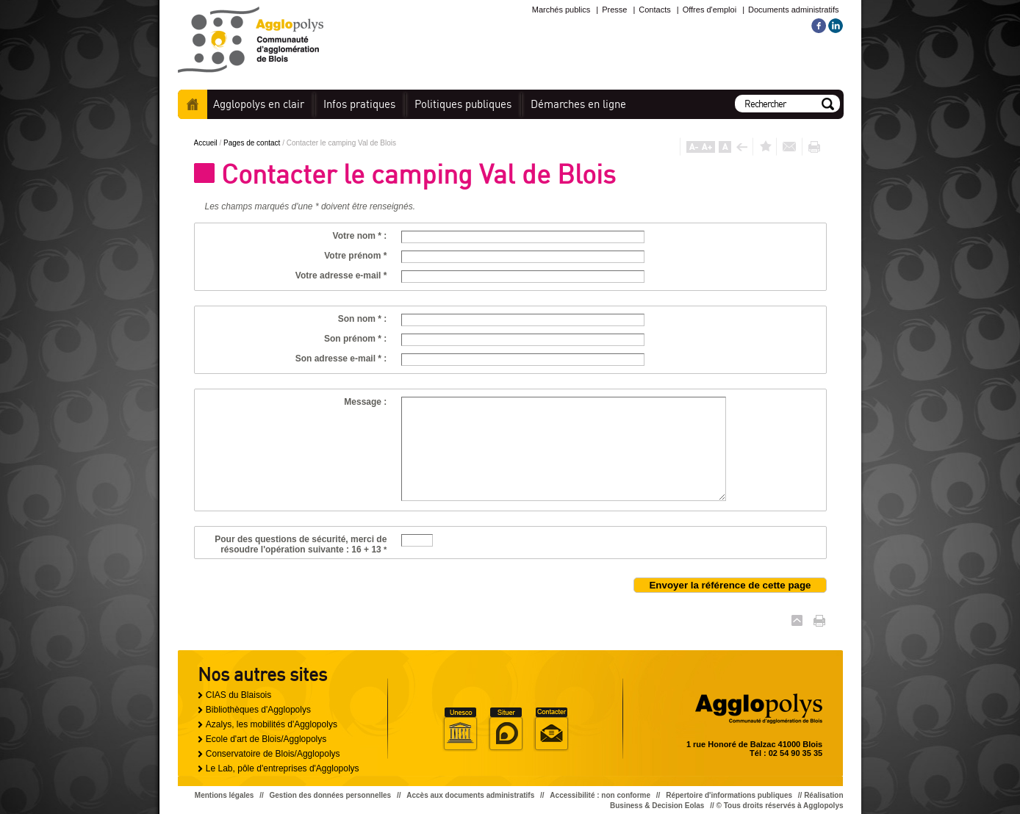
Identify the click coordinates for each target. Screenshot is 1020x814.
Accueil (192, 104)
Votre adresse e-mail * (341, 275)
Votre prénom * (355, 256)
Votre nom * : (360, 236)
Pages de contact (252, 143)
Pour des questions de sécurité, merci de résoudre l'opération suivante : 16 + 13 (301, 544)
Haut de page (796, 620)
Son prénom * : (355, 339)
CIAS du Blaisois (238, 695)
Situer (505, 729)
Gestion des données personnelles (331, 795)
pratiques (359, 104)
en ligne (578, 104)
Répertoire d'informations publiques (729, 795)
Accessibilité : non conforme (600, 795)
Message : (365, 402)
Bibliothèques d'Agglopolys (258, 710)
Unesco (460, 729)
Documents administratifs (793, 9)
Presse (614, 9)
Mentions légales (224, 795)
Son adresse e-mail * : (341, 358)
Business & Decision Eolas (657, 806)
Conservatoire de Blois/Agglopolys (273, 754)
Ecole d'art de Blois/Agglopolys (266, 739)
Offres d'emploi (709, 9)
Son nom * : (362, 319)
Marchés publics (561, 9)
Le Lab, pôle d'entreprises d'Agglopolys (282, 768)
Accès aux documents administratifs (470, 795)
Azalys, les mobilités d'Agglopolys (271, 724)
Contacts (654, 9)
